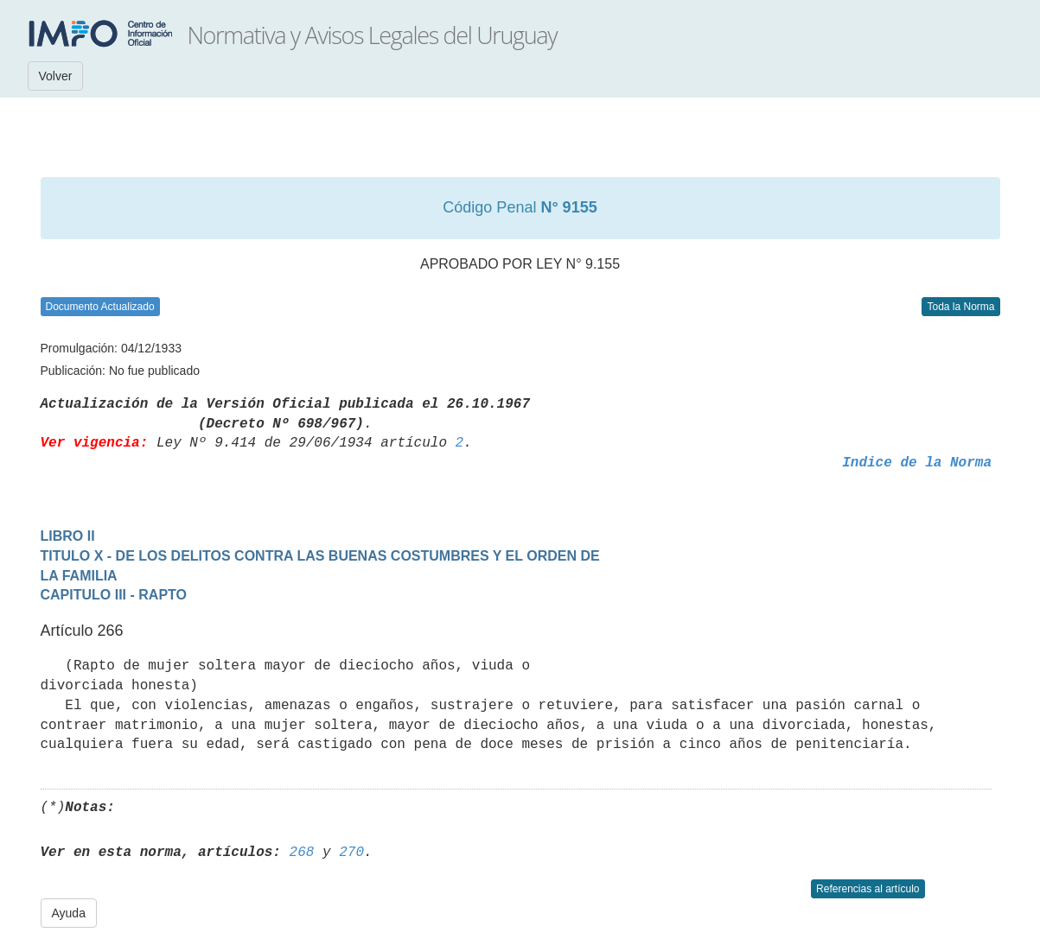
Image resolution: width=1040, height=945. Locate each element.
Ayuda (69, 913)
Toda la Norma (960, 307)
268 (302, 852)
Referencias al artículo (867, 889)
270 (351, 852)
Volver (56, 76)
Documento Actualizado (100, 307)
